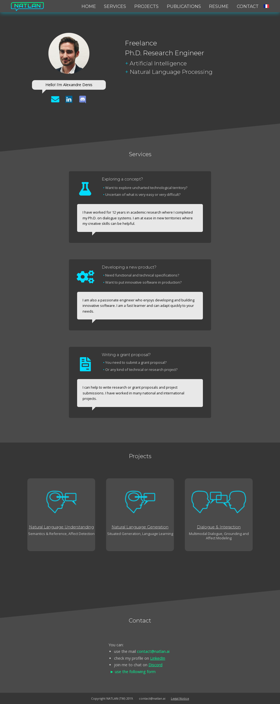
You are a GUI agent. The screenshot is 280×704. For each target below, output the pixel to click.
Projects (146, 6)
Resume (219, 6)
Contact (248, 6)
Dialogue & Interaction (219, 527)
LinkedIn (157, 658)
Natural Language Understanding (61, 527)
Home (88, 6)
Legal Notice (180, 698)
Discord (155, 664)
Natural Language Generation (140, 527)
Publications (184, 6)
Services (115, 6)
